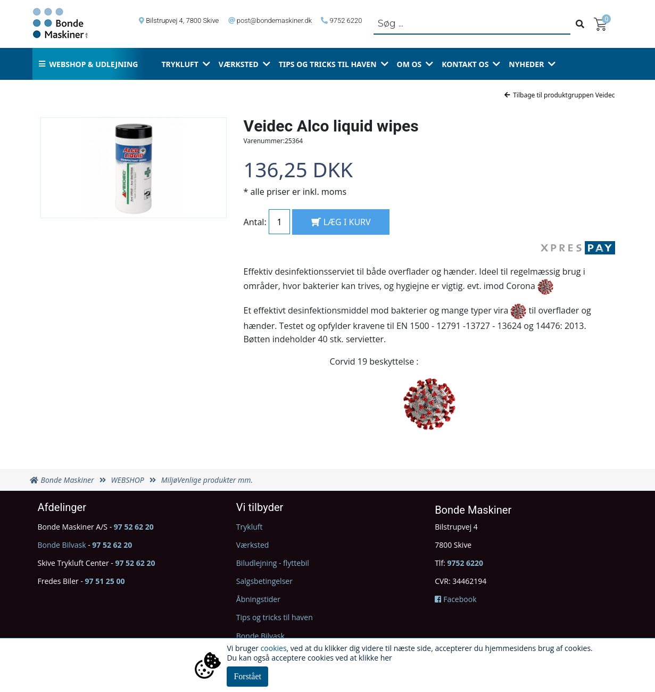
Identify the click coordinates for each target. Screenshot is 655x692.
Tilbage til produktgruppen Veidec (559, 95)
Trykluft (179, 64)
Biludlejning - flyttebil (272, 563)
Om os (409, 64)
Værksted (239, 64)
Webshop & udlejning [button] (88, 64)
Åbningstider (258, 599)
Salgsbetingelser (264, 581)
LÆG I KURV (341, 222)
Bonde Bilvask (62, 545)
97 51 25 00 (105, 581)
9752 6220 (346, 20)
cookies (274, 648)
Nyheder (526, 64)
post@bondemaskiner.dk (274, 20)
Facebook (455, 599)
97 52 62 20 (134, 527)
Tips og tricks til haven (328, 64)
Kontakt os (465, 64)
